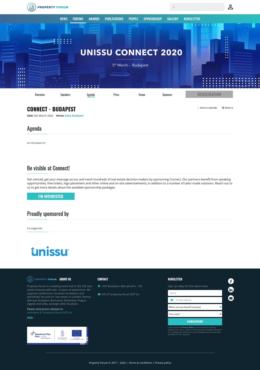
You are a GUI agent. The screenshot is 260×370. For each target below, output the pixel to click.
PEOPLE (133, 18)
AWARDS (94, 18)
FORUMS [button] (78, 18)
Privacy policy (163, 362)
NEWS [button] (63, 18)
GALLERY (172, 18)
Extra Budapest (74, 115)
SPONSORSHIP (153, 18)
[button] (207, 108)
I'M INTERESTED (50, 196)
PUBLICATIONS (114, 18)
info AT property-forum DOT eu (120, 294)
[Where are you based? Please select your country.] (195, 307)
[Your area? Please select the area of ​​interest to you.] (195, 314)
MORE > (30, 318)
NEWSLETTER (192, 18)
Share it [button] (227, 108)
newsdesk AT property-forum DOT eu (49, 312)
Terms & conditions (140, 362)
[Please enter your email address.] (195, 300)
